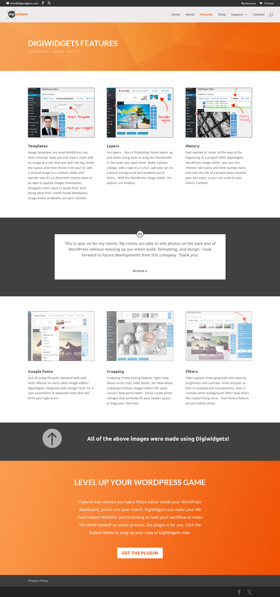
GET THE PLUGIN (140, 553)
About (190, 14)
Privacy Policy (38, 581)
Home (175, 14)
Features (206, 14)
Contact (259, 14)
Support (237, 14)
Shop (222, 14)
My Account (248, 3)
